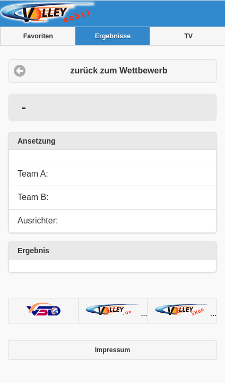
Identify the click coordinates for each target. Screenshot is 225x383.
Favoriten (38, 36)
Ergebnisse (113, 36)
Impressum (113, 350)
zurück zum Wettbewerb (119, 70)
